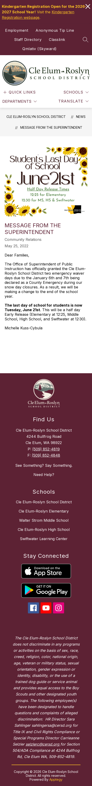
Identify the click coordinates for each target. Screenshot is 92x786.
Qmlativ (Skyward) (39, 48)
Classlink (57, 39)
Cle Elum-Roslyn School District (36, 117)
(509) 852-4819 (46, 449)
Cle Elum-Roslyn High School (44, 529)
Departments (16, 101)
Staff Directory (28, 39)
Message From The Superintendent (51, 127)
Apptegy (55, 779)
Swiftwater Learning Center (44, 538)
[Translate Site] (73, 101)
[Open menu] (19, 92)
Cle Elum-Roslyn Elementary (44, 511)
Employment (16, 30)
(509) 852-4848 (46, 455)
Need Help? (43, 474)
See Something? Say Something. (43, 465)
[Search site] (85, 39)
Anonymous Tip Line (55, 30)
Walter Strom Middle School (43, 520)
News (81, 117)
